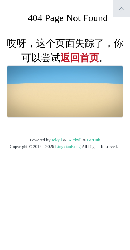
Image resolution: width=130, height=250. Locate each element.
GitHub (94, 140)
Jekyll (57, 140)
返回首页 (79, 57)
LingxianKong (67, 146)
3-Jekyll (75, 140)
